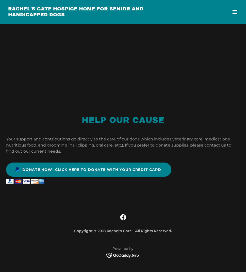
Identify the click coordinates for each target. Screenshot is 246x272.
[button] (235, 12)
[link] (88, 14)
